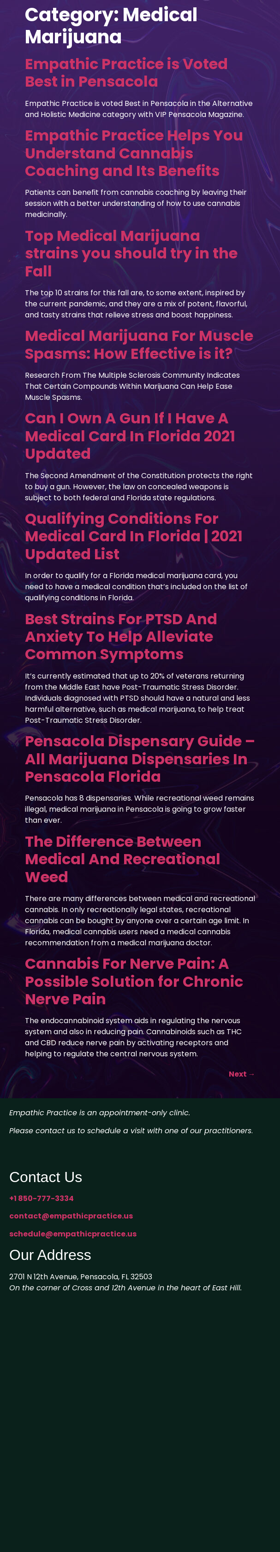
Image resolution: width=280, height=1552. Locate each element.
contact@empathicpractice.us (71, 1216)
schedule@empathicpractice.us (73, 1234)
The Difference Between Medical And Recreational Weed (122, 859)
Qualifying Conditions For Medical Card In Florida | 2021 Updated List (134, 536)
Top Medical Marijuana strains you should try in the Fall (131, 253)
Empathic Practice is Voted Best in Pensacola (126, 72)
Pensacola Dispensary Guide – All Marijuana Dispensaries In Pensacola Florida (140, 759)
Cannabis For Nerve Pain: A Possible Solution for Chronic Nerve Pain (134, 981)
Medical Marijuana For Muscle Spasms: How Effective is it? (139, 344)
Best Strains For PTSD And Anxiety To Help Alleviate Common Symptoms (121, 637)
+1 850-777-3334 (41, 1198)
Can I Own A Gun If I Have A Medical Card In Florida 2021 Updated (130, 436)
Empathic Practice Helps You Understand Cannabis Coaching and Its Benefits (134, 153)
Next (242, 1074)
